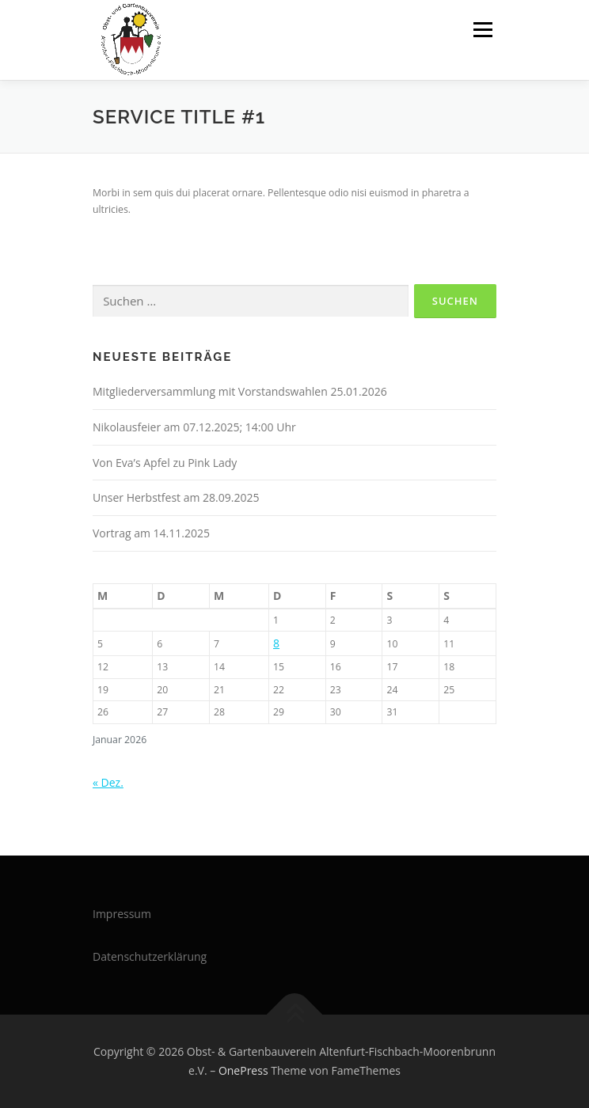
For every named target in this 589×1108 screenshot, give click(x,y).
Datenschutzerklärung (150, 956)
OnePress (243, 1070)
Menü (482, 29)
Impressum (122, 913)
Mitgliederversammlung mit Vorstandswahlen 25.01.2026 (240, 391)
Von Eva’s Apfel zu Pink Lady (165, 462)
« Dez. (108, 782)
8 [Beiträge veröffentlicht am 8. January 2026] (276, 643)
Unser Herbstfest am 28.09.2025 (176, 497)
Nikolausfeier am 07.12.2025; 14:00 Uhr (194, 426)
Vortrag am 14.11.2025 (151, 533)
